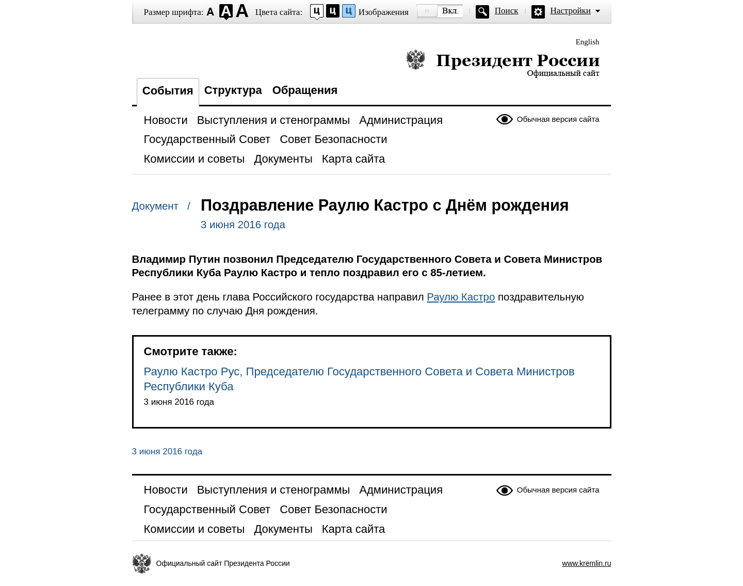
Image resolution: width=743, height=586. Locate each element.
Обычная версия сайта (558, 119)
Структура (233, 90)
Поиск (507, 10)
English (588, 42)
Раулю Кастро (461, 297)
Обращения (305, 90)
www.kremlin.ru (586, 563)
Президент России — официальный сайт (503, 63)
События (167, 90)
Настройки (571, 10)
